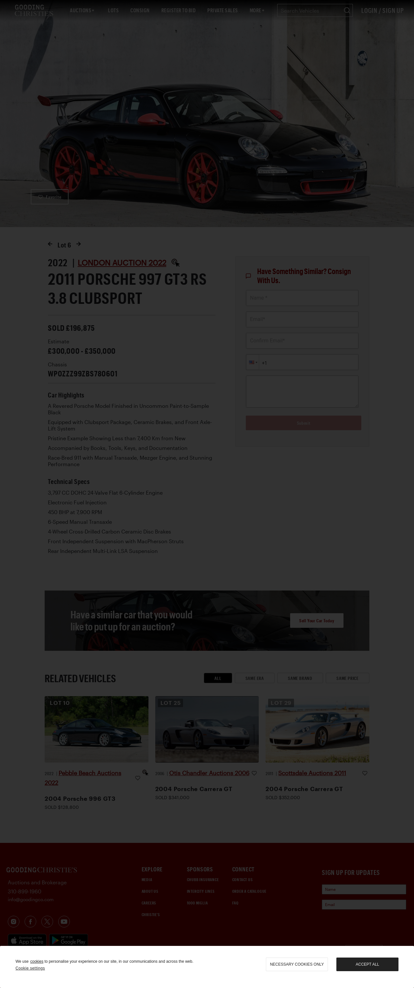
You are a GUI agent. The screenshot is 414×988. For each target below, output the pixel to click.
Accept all (367, 964)
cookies (36, 961)
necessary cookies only (297, 964)
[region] (207, 967)
